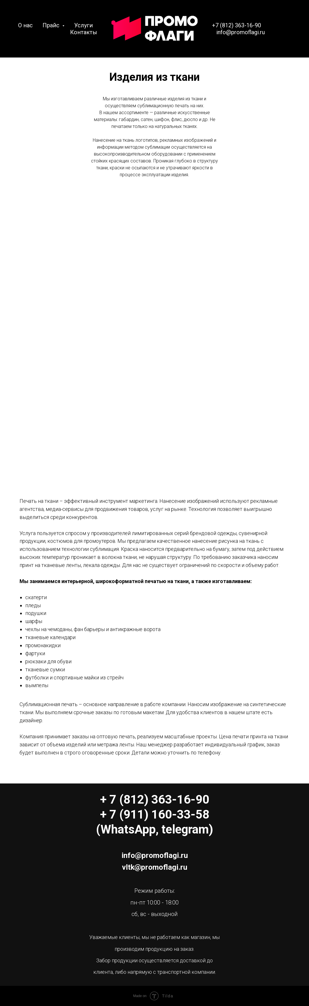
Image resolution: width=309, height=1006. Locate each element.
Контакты (83, 32)
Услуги (83, 25)
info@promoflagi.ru (240, 32)
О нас (25, 25)
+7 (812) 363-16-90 (236, 25)
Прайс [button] (52, 25)
